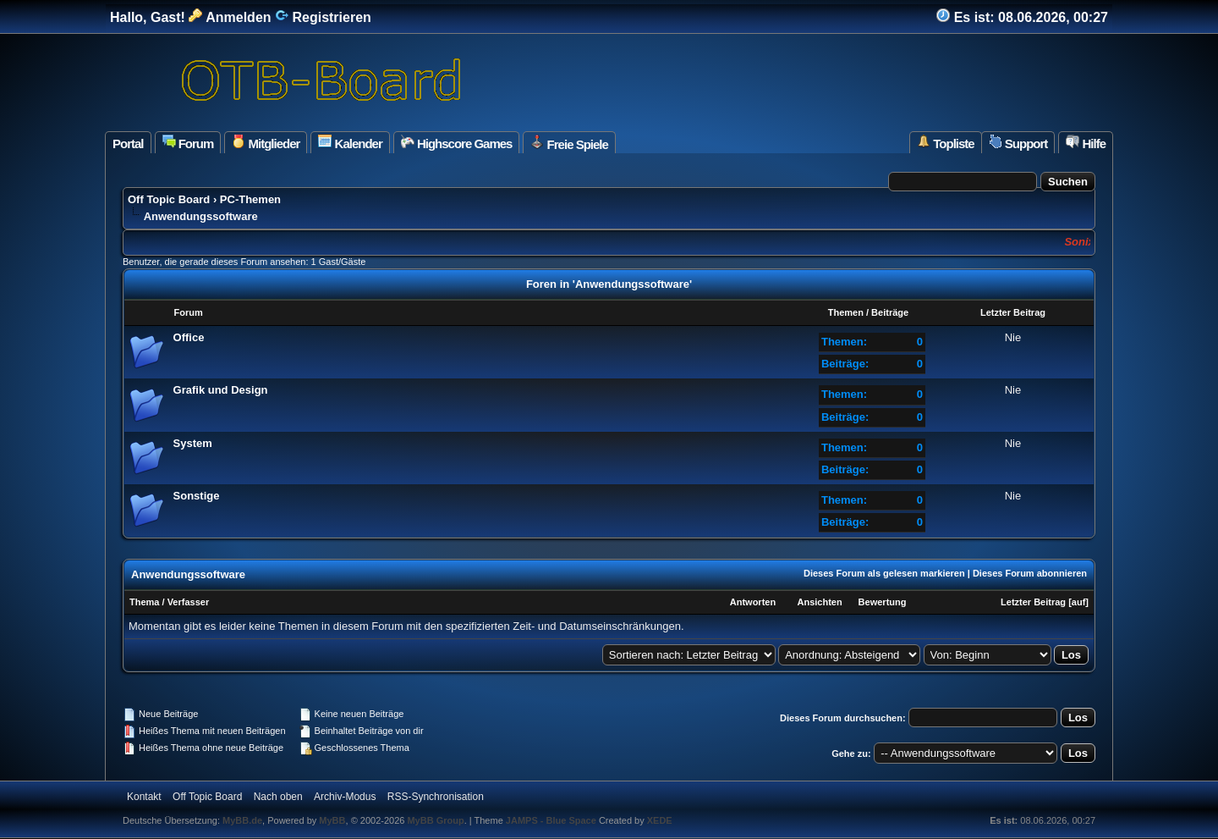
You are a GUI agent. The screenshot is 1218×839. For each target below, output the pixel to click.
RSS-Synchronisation (435, 797)
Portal (128, 143)
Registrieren (323, 17)
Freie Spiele (568, 143)
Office (189, 337)
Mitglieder (265, 143)
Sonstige (196, 495)
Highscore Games (457, 143)
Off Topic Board (169, 199)
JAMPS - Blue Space (552, 820)
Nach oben (278, 797)
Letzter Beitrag (1033, 602)
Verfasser (188, 602)
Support (1018, 143)
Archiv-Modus (345, 797)
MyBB (332, 820)
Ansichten (819, 602)
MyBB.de (242, 820)
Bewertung (883, 602)
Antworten (753, 602)
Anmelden (230, 17)
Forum (188, 143)
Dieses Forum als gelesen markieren (884, 573)
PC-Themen (250, 199)
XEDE (659, 820)
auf (1079, 602)
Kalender (349, 143)
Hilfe (1086, 143)
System (192, 443)
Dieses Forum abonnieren (1030, 573)
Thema (144, 602)
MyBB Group (435, 820)
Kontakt (144, 797)
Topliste (945, 143)
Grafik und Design (220, 390)
